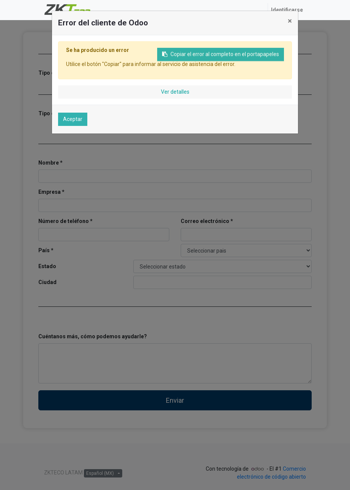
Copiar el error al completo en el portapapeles (220, 56)
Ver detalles (175, 92)
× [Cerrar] (290, 20)
